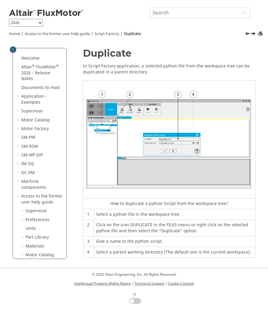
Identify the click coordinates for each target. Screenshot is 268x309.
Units (30, 51)
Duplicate (132, 34)
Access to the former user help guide (57, 34)
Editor (36, 233)
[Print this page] (261, 34)
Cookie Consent (181, 283)
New (34, 147)
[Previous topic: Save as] (248, 34)
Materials (34, 68)
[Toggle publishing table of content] (13, 49)
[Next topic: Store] (254, 34)
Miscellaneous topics (44, 245)
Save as (37, 174)
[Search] (243, 13)
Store (35, 192)
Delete (36, 201)
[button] (23, 51)
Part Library (37, 59)
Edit (33, 156)
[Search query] (200, 12)
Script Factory (107, 34)
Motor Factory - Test (40, 112)
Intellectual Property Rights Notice (102, 283)
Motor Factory (39, 86)
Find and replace (38, 212)
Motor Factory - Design (40, 98)
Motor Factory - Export (40, 127)
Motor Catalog (39, 77)
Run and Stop (43, 224)
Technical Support (149, 283)
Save (34, 165)
